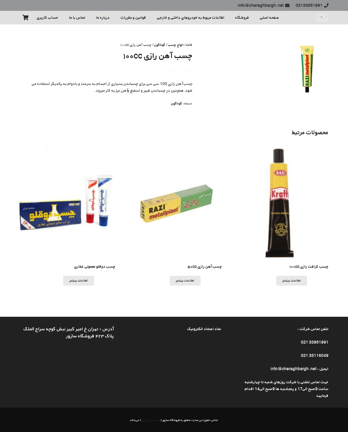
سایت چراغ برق (151, 420)
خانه (189, 44)
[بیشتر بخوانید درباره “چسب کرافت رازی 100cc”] (291, 281)
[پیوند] (321, 18)
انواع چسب (175, 44)
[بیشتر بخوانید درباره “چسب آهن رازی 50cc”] (185, 281)
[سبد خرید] (25, 17)
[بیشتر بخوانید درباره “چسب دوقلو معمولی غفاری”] (78, 281)
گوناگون (159, 44)
